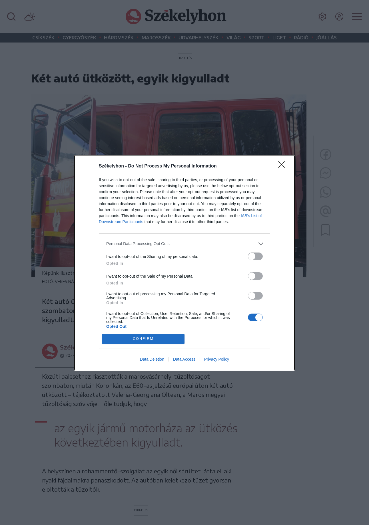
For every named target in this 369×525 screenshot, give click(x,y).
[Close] (283, 166)
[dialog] (184, 262)
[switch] (255, 256)
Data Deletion (152, 359)
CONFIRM (143, 338)
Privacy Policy (216, 359)
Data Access (184, 359)
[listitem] (184, 244)
